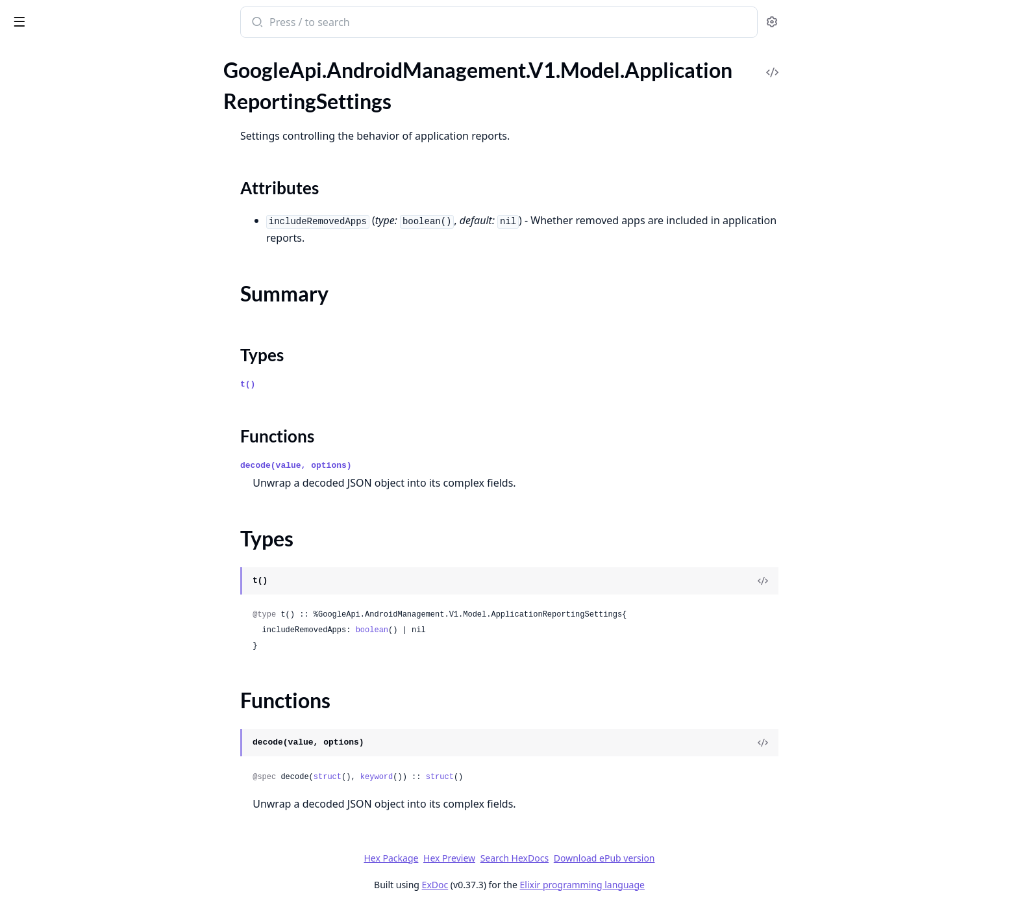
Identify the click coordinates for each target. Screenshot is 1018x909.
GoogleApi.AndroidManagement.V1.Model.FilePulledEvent (92, 772)
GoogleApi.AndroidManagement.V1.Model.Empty (92, 649)
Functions (45, 187)
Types (36, 172)
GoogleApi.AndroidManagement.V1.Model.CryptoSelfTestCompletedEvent (92, 474)
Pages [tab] (23, 71)
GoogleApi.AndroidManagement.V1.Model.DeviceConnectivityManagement (92, 526)
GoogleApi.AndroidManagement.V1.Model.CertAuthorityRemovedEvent (92, 263)
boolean (469, 630)
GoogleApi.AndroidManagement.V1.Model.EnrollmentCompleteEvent (92, 667)
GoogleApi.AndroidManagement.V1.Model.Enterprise (92, 702)
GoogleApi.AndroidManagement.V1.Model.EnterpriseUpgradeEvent (92, 719)
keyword (473, 777)
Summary (44, 156)
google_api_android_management (97, 23)
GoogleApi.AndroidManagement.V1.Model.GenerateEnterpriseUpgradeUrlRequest (92, 825)
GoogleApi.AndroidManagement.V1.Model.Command (92, 351)
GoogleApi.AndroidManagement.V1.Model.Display (92, 579)
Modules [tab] (78, 71)
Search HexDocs (611, 858)
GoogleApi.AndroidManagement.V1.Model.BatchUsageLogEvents (92, 211)
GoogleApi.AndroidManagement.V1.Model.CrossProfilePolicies (92, 456)
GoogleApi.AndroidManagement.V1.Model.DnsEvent (92, 614)
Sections (41, 140)
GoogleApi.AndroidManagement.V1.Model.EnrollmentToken (92, 684)
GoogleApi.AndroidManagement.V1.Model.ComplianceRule (92, 386)
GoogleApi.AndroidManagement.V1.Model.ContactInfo (92, 421)
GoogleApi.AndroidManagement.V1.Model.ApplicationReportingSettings (92, 118)
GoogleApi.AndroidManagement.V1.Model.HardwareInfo (92, 877)
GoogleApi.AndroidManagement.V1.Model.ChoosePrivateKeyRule (92, 298)
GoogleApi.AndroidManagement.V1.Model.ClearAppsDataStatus (92, 333)
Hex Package (488, 858)
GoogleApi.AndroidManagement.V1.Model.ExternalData (92, 755)
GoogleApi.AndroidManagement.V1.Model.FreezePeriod (92, 807)
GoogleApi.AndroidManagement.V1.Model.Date (92, 491)
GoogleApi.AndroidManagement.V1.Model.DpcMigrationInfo (92, 632)
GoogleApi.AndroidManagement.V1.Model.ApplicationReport (92, 100)
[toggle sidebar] (178, 21)
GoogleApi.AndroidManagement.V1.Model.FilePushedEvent (92, 790)
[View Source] (860, 580)
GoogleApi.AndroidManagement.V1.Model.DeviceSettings (92, 562)
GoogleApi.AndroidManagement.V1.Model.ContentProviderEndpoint (92, 439)
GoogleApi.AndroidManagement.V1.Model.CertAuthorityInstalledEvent (92, 246)
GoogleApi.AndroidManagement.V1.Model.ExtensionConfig (92, 737)
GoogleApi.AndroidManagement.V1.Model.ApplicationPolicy (92, 83)
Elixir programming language (679, 884)
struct (424, 777)
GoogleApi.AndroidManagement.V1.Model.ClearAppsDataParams (92, 316)
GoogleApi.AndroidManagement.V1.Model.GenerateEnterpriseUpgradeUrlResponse (92, 842)
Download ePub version (701, 858)
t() (345, 384)
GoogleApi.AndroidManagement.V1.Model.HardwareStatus (92, 895)
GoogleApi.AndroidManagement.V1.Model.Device (92, 509)
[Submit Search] (353, 23)
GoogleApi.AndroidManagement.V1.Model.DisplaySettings (92, 597)
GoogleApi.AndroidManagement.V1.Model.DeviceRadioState (92, 544)
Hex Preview (547, 858)
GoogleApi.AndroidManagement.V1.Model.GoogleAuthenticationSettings (92, 860)
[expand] (181, 85)
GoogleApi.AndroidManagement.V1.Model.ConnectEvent (92, 404)
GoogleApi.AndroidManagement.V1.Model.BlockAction (92, 228)
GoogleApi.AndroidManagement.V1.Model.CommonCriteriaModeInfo (92, 369)
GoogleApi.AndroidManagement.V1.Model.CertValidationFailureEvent (92, 281)
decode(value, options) (393, 465)
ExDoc (532, 884)
